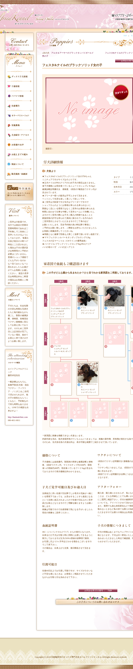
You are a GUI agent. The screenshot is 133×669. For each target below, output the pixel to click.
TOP (125, 36)
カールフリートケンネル (26, 18)
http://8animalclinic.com (18, 417)
